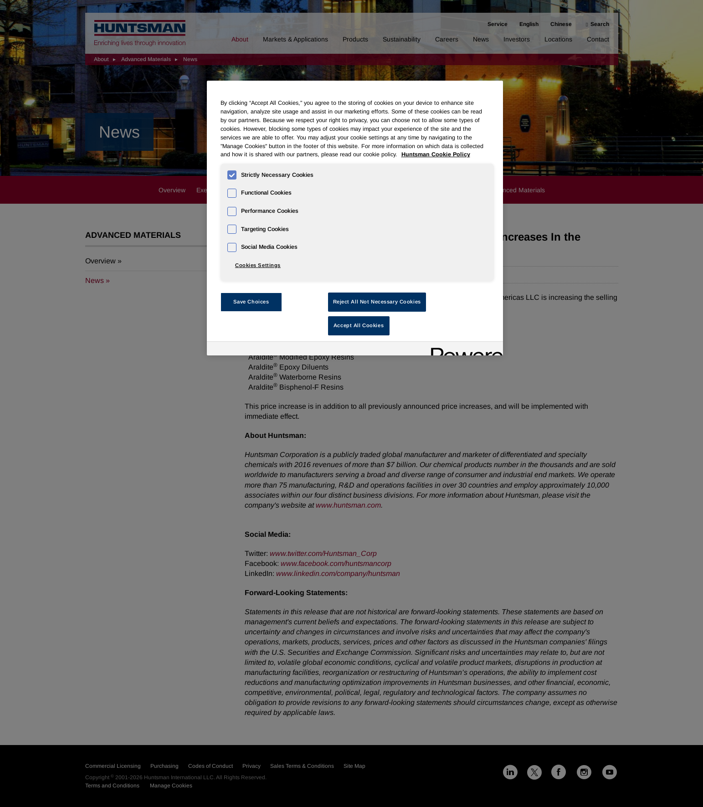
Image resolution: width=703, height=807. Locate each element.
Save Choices (251, 301)
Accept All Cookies (359, 325)
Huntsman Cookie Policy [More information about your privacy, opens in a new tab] (435, 154)
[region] (355, 218)
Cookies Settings (258, 265)
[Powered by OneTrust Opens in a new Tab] (463, 349)
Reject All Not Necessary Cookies (377, 301)
